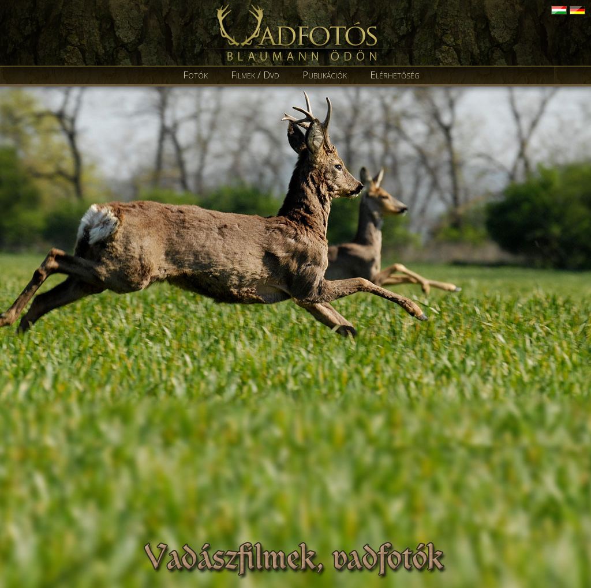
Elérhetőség (395, 74)
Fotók (195, 74)
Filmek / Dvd (255, 74)
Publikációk (324, 74)
